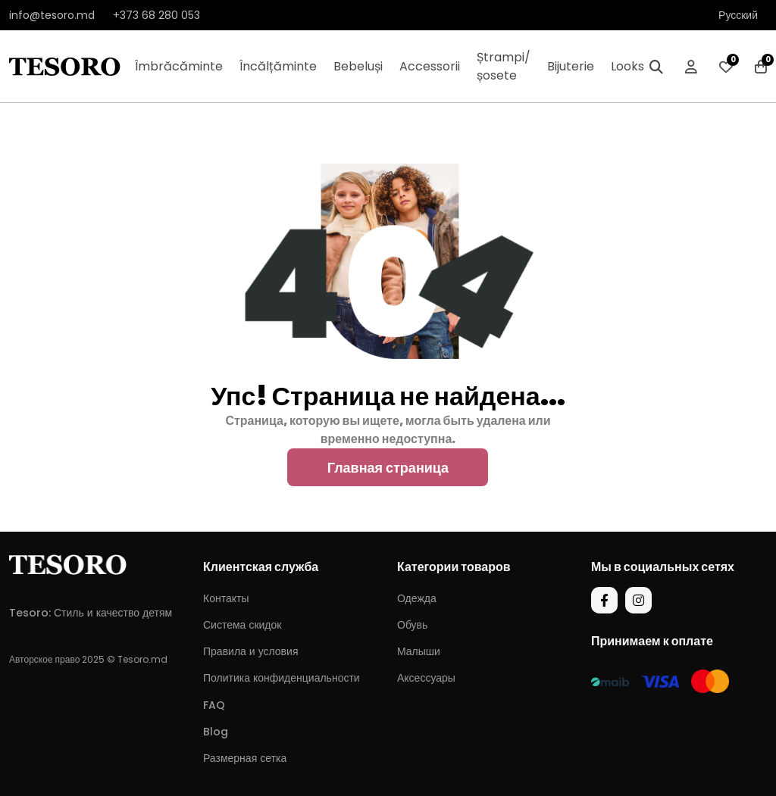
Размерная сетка (244, 758)
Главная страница (388, 467)
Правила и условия (250, 651)
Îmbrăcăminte (179, 66)
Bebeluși (358, 66)
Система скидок (242, 624)
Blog (215, 731)
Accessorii (429, 66)
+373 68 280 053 (156, 15)
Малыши (418, 651)
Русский (738, 15)
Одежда (416, 598)
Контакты (226, 598)
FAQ (214, 705)
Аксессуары (426, 677)
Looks (627, 66)
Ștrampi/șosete (503, 66)
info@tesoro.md (52, 15)
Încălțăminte (278, 66)
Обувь (412, 624)
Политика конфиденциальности (281, 677)
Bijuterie (570, 66)
